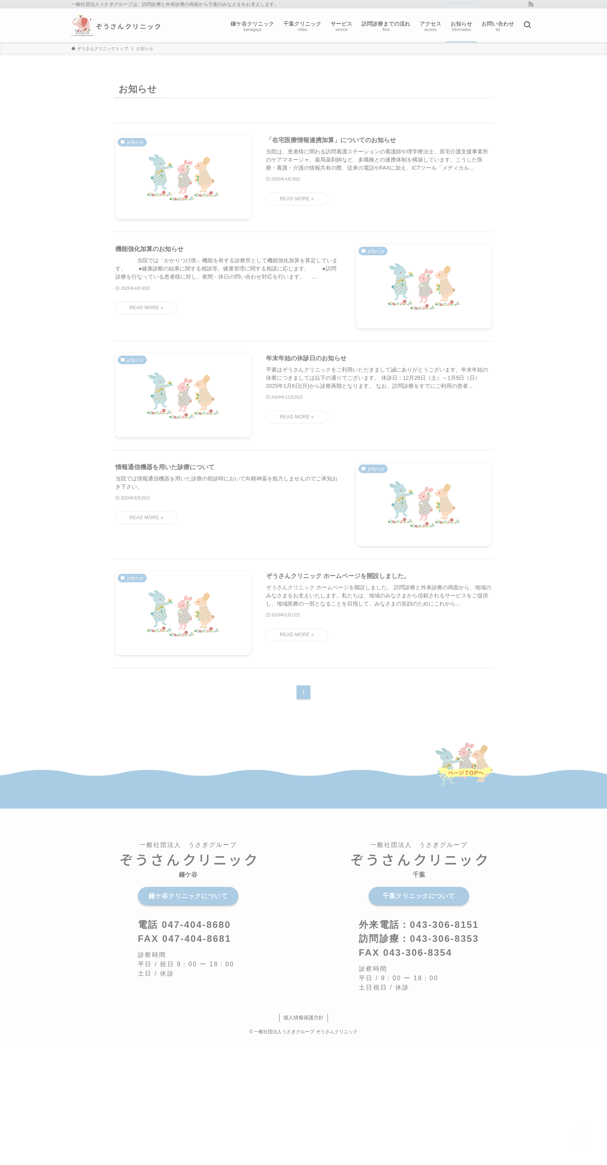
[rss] (531, 4)
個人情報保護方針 (303, 1017)
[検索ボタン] (527, 25)
